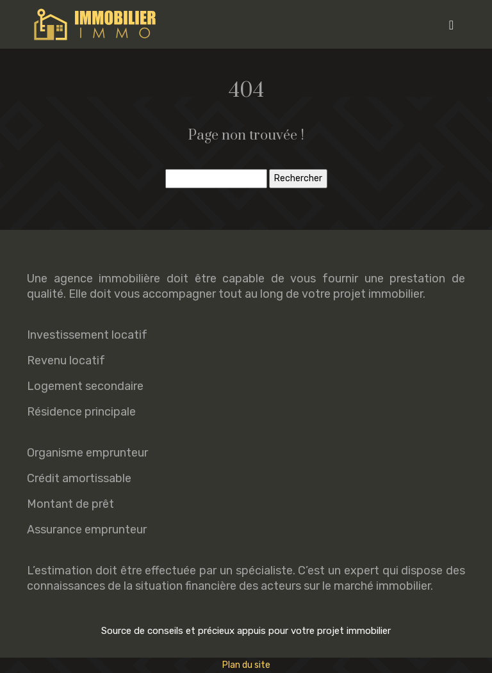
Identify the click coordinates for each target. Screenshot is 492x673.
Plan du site (246, 665)
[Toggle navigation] (451, 25)
